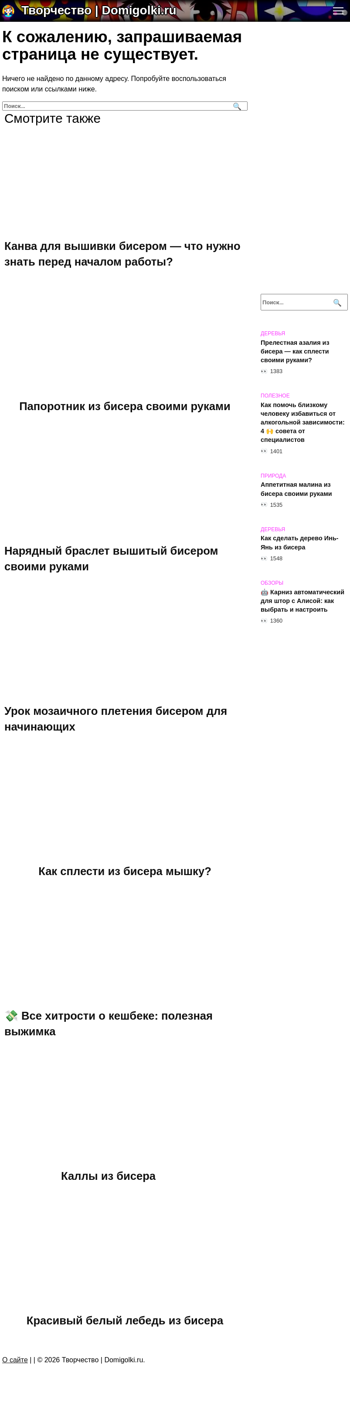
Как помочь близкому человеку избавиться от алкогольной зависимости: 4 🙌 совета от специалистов (303, 422)
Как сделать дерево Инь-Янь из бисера (299, 543)
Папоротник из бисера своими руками (125, 406)
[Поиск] (236, 106)
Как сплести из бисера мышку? (124, 871)
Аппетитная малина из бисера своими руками (296, 489)
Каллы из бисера (108, 1176)
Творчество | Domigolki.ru (99, 10)
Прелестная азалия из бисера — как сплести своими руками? (295, 351)
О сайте (15, 1360)
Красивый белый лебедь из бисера (125, 1320)
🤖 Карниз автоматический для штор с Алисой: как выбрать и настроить (302, 601)
